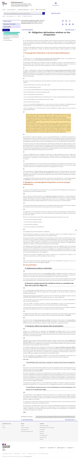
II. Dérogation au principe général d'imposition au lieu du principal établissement (11, 37)
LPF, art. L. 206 (44, 262)
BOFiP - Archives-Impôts (41, 9)
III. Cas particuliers (7, 40)
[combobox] (22, 13)
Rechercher (43, 13)
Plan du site (24, 453)
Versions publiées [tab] (7, 26)
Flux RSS (22, 425)
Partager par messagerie (73, 24)
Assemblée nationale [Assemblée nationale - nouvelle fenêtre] (43, 425)
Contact (3, 427)
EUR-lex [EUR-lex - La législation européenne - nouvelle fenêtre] (41, 433)
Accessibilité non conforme (7, 453)
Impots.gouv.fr (42, 437)
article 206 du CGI (49, 273)
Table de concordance (25, 427)
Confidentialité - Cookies (32, 453)
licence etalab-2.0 (27, 456)
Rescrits (32, 9)
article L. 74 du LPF (37, 380)
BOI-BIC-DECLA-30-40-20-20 (35, 357)
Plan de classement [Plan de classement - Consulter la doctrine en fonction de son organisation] (11, 9)
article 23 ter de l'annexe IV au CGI (32, 295)
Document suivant (69, 29)
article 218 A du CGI (50, 196)
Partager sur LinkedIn (69, 24)
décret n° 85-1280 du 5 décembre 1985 (65, 347)
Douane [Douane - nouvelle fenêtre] (41, 431)
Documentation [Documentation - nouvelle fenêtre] (24, 429)
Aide (3, 425)
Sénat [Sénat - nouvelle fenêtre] (41, 439)
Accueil (3, 9)
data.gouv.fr (70, 447)
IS (15, 16)
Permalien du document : (27, 416)
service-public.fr (51, 447)
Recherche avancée (55, 13)
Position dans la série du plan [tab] (9, 24)
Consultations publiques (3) (23, 9)
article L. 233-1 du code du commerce (44, 171)
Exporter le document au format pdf (63, 21)
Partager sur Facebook (63, 24)
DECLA (19, 16)
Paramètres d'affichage (44, 453)
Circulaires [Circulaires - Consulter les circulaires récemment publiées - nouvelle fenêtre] (41, 429)
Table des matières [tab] (7, 21)
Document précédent (28, 29)
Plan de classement (10, 16)
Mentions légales (17, 453)
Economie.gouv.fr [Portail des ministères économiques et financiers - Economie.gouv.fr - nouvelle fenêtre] (43, 435)
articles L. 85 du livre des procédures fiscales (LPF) (58, 70)
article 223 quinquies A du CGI (41, 320)
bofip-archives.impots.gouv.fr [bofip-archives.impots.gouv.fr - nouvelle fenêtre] (26, 431)
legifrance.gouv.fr (61, 447)
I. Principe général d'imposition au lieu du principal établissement (12, 33)
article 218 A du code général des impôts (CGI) (47, 58)
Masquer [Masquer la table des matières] (7, 30)
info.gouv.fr (42, 447)
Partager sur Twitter (66, 24)
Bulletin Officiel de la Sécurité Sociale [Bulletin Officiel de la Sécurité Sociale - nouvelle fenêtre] (46, 427)
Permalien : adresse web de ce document (69, 21)
